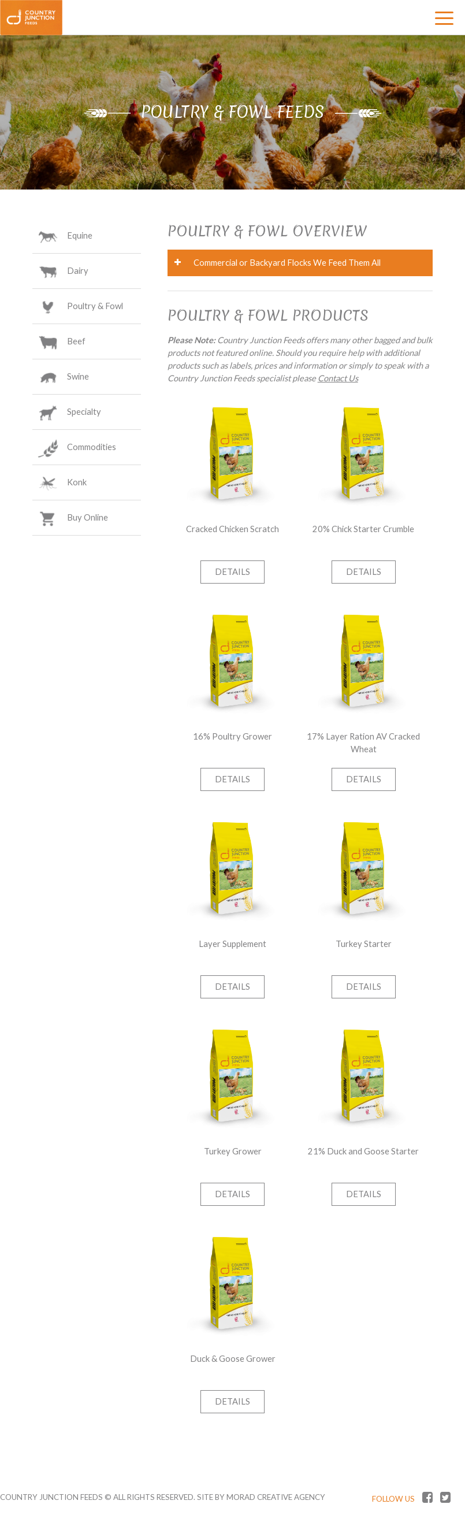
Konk (77, 483)
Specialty (84, 413)
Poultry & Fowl (95, 307)
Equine (79, 237)
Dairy (77, 272)
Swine (78, 378)
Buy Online (87, 519)
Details (232, 572)
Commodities (91, 448)
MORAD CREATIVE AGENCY (275, 1497)
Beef (76, 342)
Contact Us (338, 378)
